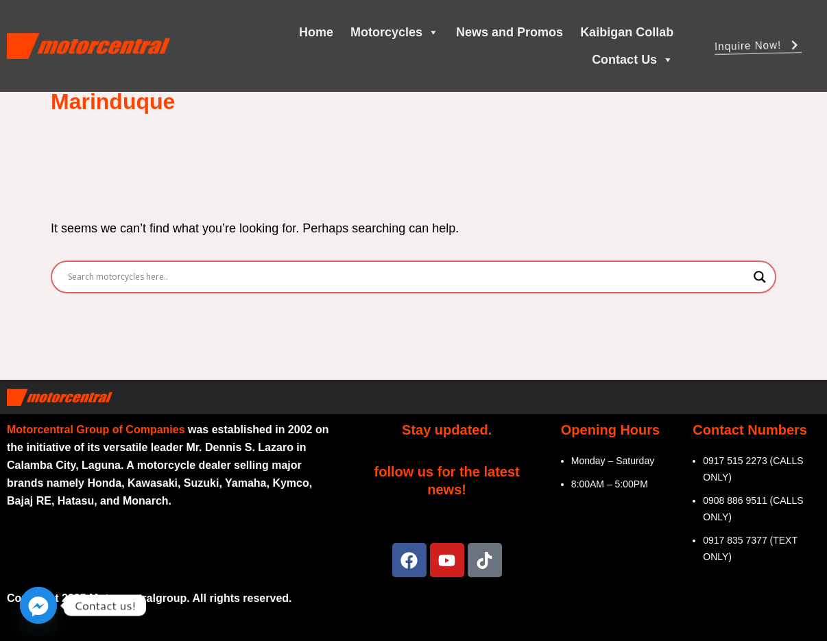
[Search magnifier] (759, 277)
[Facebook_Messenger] (38, 605)
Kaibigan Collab (626, 32)
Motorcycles (394, 32)
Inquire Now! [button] (758, 47)
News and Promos (509, 32)
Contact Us (632, 59)
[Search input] (407, 277)
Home (316, 32)
